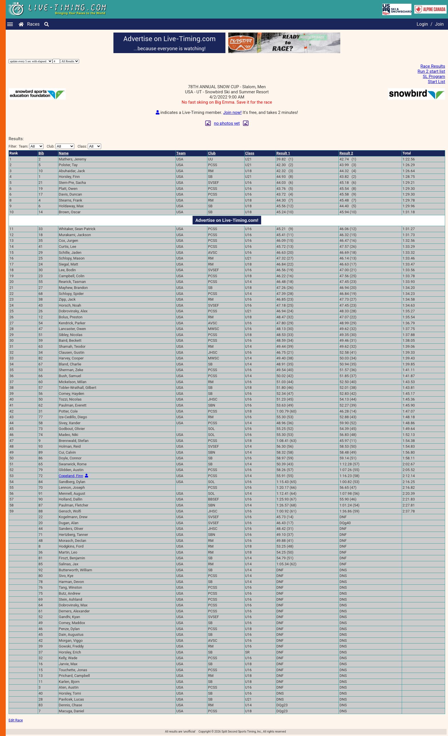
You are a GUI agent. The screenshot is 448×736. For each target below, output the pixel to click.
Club (212, 153)
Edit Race (16, 720)
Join (439, 24)
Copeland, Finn (71, 476)
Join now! (232, 112)
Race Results (433, 66)
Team (181, 153)
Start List (436, 81)
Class (249, 153)
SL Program (434, 76)
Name (64, 153)
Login (422, 24)
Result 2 (346, 153)
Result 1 (283, 153)
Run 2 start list (431, 71)
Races (33, 24)
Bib (41, 153)
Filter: (26, 146)
